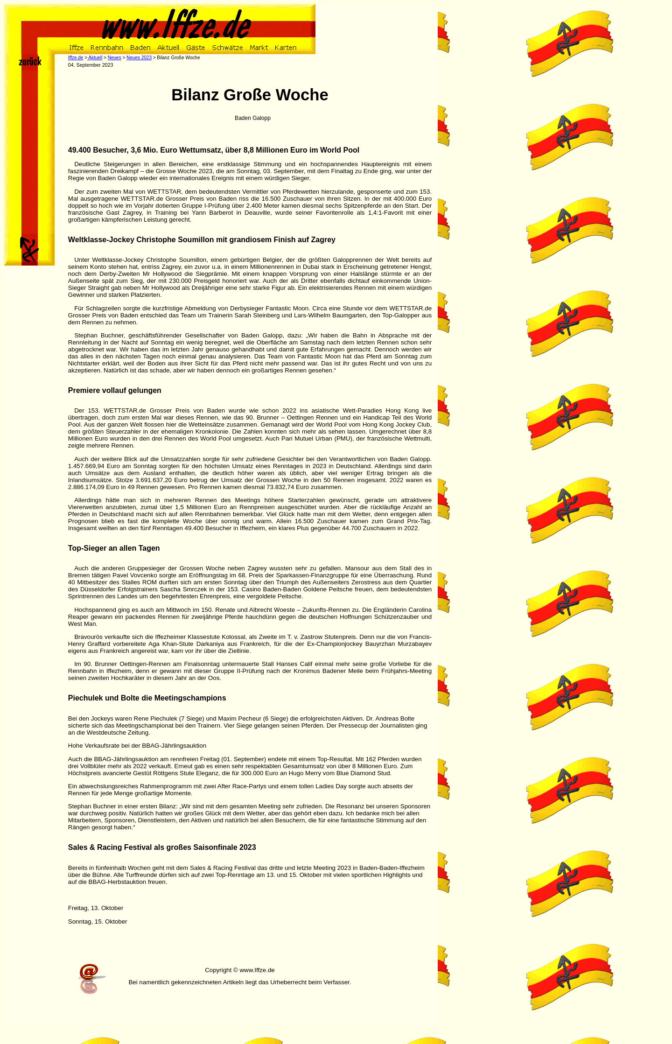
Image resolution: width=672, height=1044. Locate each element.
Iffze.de (76, 57)
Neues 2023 (139, 57)
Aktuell (94, 57)
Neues (114, 57)
